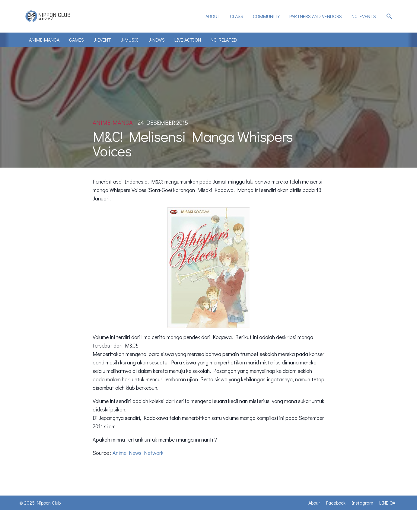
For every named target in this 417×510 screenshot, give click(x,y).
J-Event (102, 39)
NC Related (224, 39)
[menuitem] (213, 16)
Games (76, 39)
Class (236, 16)
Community (266, 16)
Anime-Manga (44, 39)
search (389, 16)
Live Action (187, 39)
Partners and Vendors (315, 16)
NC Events (364, 16)
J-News (156, 39)
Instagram (362, 502)
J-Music (130, 39)
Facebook (335, 502)
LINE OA (387, 502)
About (212, 16)
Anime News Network (138, 452)
